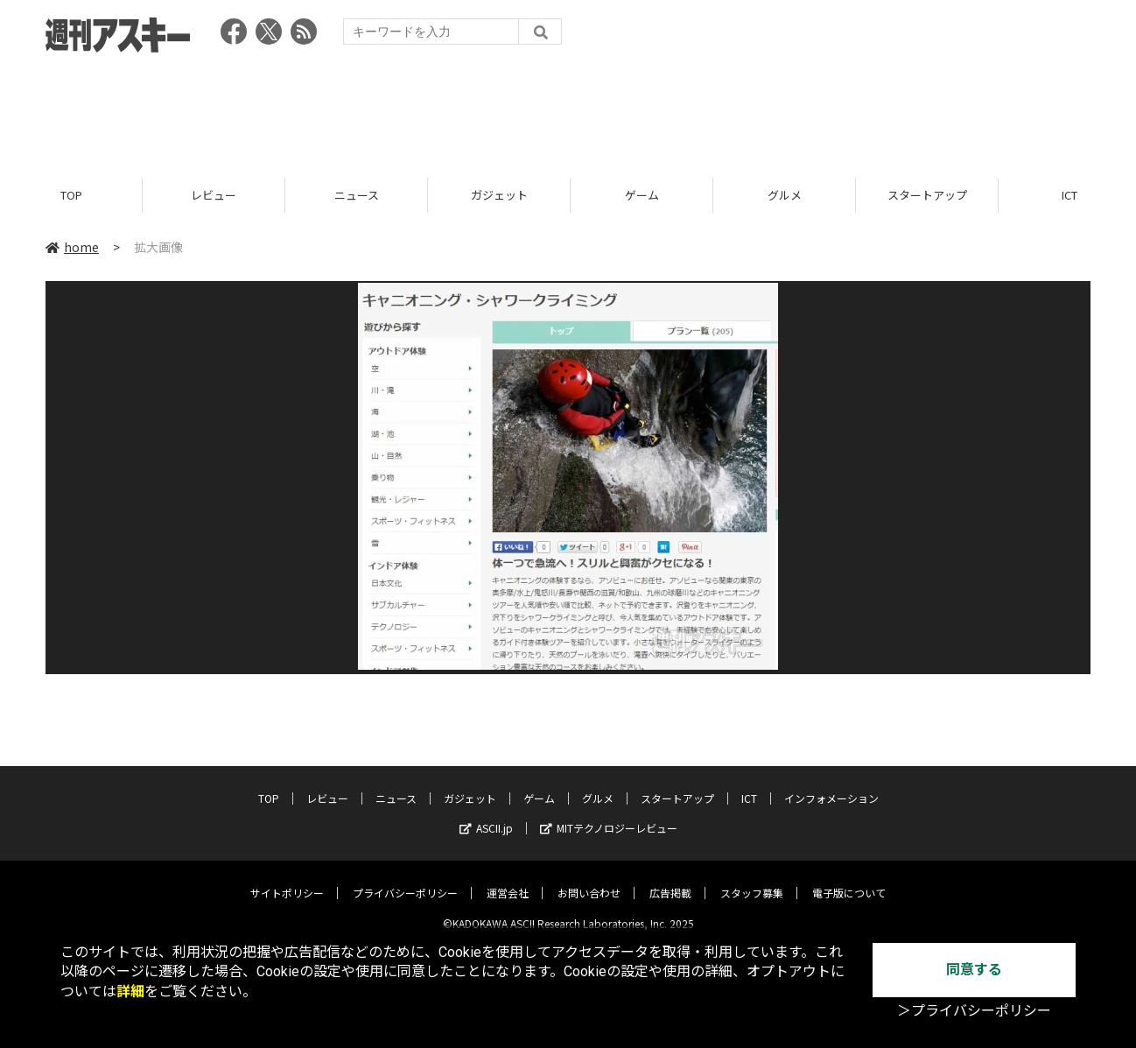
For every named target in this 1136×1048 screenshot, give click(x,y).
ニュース (356, 194)
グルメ (785, 194)
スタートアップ (927, 194)
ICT (749, 784)
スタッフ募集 (751, 879)
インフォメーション (831, 784)
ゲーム (642, 194)
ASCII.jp (486, 814)
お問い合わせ (589, 879)
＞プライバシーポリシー (974, 1010)
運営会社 (508, 879)
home (72, 247)
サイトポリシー (287, 879)
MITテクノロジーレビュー (608, 814)
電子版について (849, 879)
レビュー (213, 194)
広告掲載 (670, 879)
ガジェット (499, 194)
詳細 (130, 991)
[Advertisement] (568, 109)
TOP (71, 194)
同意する (974, 969)
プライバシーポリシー (405, 879)
